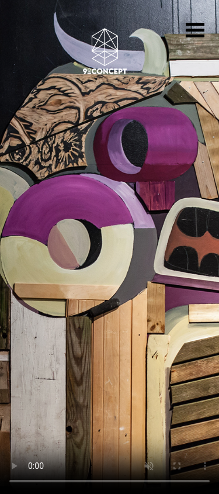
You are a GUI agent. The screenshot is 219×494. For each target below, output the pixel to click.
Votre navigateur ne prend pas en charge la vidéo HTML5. (109, 247)
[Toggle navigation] (195, 32)
